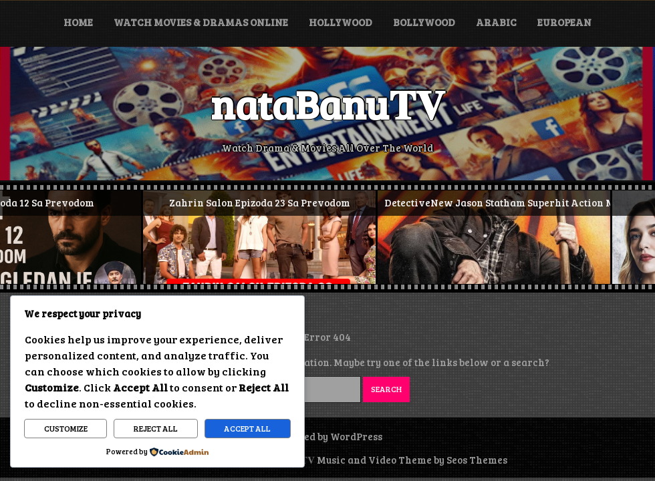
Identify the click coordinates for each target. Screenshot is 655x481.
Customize (66, 428)
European (564, 22)
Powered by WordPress (327, 436)
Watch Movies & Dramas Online (201, 22)
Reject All (156, 428)
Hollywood (340, 22)
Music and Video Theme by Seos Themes (412, 459)
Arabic (496, 22)
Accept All (247, 428)
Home (78, 22)
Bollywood (424, 22)
